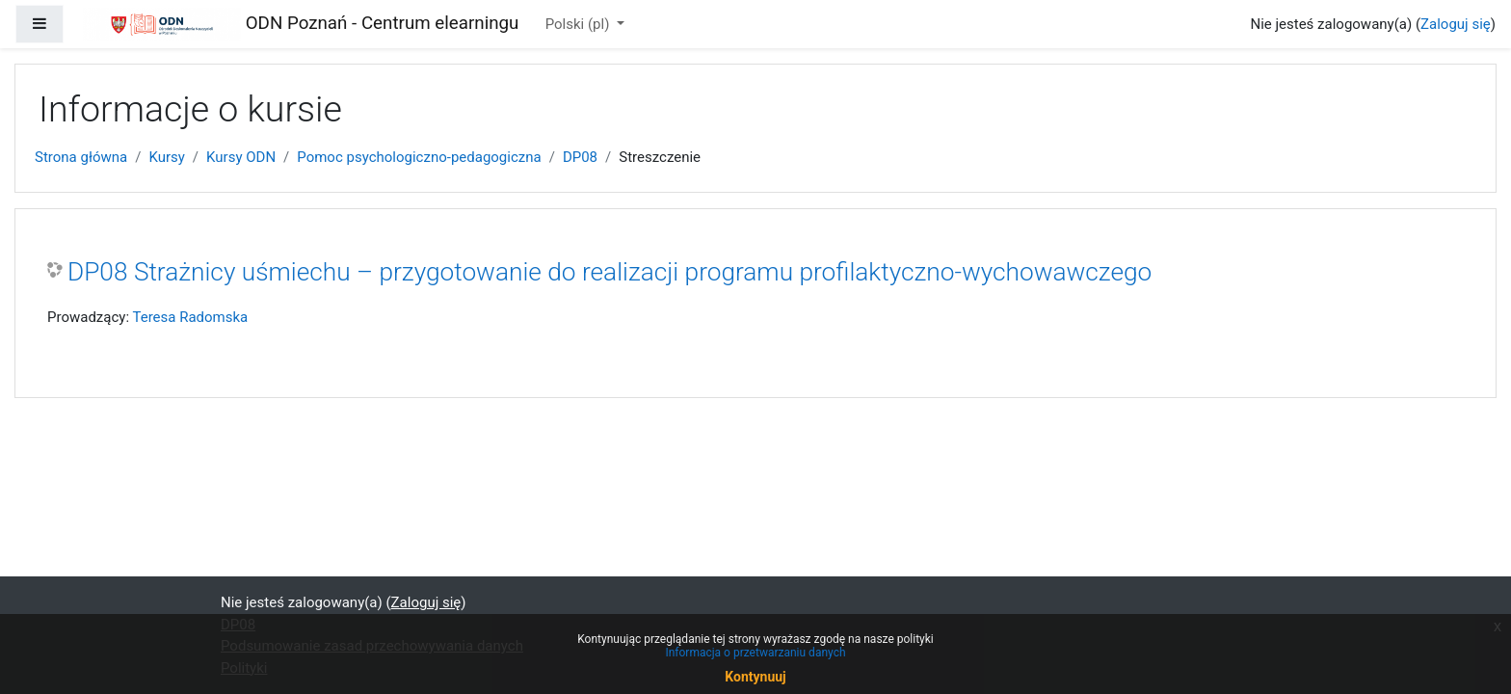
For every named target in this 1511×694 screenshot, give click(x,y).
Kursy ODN (241, 157)
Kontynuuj (755, 676)
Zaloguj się (1455, 24)
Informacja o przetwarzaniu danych (755, 652)
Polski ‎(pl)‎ (579, 24)
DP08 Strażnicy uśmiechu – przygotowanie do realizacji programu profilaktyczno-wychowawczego (609, 271)
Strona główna (81, 157)
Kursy (166, 157)
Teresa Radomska (190, 317)
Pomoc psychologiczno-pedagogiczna (419, 157)
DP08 (580, 157)
